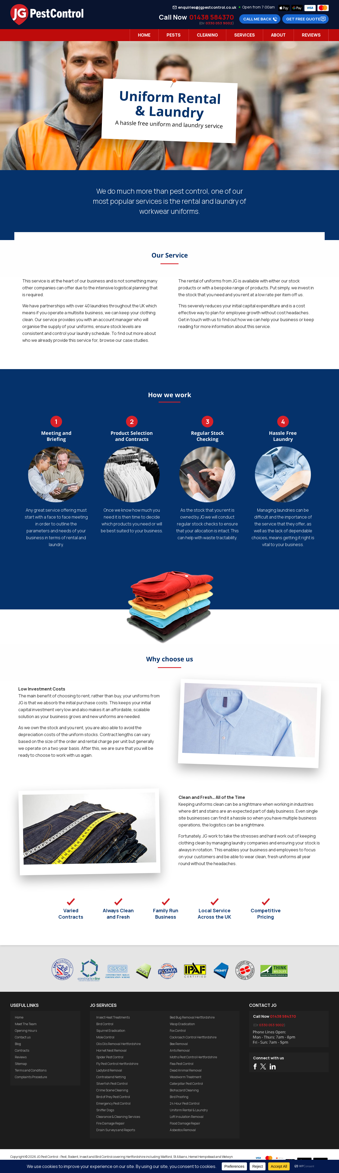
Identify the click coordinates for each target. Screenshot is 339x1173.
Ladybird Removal (109, 1070)
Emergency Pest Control (113, 1103)
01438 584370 (211, 17)
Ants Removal (180, 1050)
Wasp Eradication (182, 1024)
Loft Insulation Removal (186, 1116)
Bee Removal (179, 1044)
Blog (18, 1044)
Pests (174, 35)
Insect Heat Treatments (113, 1017)
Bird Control (104, 1024)
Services (244, 35)
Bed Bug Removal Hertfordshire (192, 1017)
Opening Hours (26, 1030)
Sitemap (21, 1063)
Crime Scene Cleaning (112, 1090)
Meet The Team (26, 1024)
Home (144, 35)
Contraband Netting (111, 1077)
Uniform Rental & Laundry (189, 1110)
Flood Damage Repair (185, 1123)
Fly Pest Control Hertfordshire (117, 1063)
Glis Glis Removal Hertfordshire (118, 1044)
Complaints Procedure (31, 1077)
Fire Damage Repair (110, 1123)
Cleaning (207, 35)
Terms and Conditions (30, 1070)
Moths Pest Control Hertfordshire (193, 1057)
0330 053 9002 (219, 23)
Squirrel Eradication (110, 1030)
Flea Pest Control (181, 1063)
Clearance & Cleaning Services (118, 1116)
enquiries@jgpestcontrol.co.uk (207, 7)
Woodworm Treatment (185, 1077)
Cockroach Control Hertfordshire (193, 1037)
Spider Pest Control (109, 1057)
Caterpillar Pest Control (186, 1083)
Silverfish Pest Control (112, 1083)
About (278, 35)
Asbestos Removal (183, 1130)
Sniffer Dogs (105, 1110)
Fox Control (178, 1030)
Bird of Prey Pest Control (113, 1097)
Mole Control (105, 1037)
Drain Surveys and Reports (115, 1130)
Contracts (22, 1050)
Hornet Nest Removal (111, 1050)
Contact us (23, 1037)
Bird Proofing (179, 1097)
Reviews (311, 35)
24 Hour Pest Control (184, 1103)
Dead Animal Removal (186, 1070)
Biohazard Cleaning (184, 1090)
